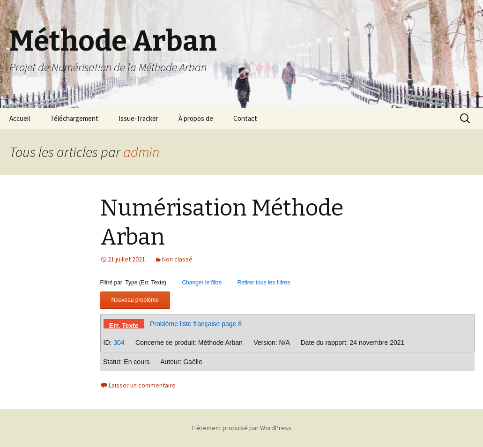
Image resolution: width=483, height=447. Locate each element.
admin (141, 152)
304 (118, 342)
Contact (245, 118)
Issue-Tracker (138, 118)
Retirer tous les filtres (264, 282)
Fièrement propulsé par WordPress (241, 428)
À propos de (195, 118)
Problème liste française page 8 (196, 324)
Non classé (177, 259)
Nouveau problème (135, 300)
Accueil (19, 118)
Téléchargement (74, 118)
